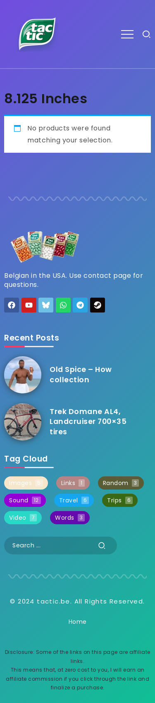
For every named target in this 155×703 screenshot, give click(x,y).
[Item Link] (22, 374)
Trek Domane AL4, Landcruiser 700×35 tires (88, 422)
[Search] (60, 545)
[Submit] (102, 545)
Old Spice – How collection (81, 375)
